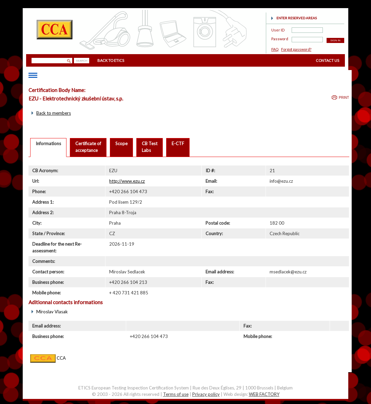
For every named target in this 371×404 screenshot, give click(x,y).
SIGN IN (335, 40)
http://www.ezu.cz (127, 181)
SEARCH (81, 60)
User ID (278, 29)
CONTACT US (327, 60)
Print (344, 97)
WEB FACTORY (264, 394)
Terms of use (176, 394)
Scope (121, 143)
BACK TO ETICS (110, 60)
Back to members (53, 113)
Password (279, 38)
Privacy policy (206, 394)
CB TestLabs (149, 147)
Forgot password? (296, 49)
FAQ (274, 49)
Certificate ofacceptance (88, 147)
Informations (48, 143)
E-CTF (178, 143)
